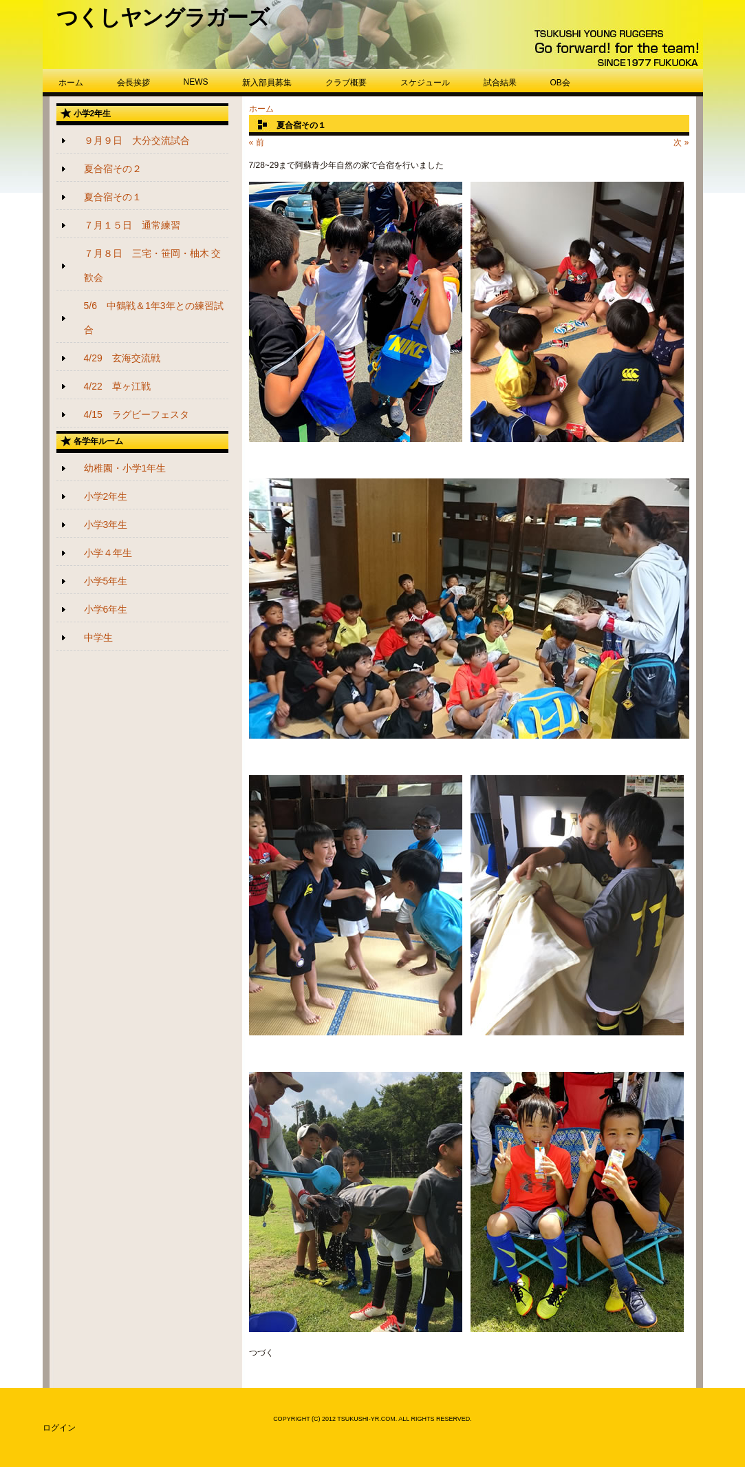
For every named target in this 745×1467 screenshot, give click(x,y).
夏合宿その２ (113, 168)
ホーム (70, 82)
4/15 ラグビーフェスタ (136, 414)
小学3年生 (106, 524)
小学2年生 (106, 496)
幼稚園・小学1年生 (125, 468)
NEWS (196, 82)
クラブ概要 (346, 82)
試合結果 (500, 82)
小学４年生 (108, 552)
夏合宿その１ (113, 196)
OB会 (560, 82)
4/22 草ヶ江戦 (117, 386)
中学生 (98, 637)
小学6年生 (106, 609)
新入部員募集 (267, 82)
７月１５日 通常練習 (132, 225)
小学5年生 (106, 581)
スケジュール (425, 82)
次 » (681, 142)
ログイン (59, 1428)
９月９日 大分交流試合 (137, 140)
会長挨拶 (133, 82)
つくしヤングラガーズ (162, 18)
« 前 (256, 142)
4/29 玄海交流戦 (122, 357)
